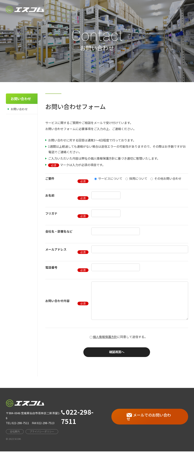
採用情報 (153, 9)
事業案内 (133, 9)
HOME (95, 9)
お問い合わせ (175, 9)
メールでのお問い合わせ (149, 424)
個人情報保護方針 (105, 344)
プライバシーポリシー (42, 439)
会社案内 (113, 9)
